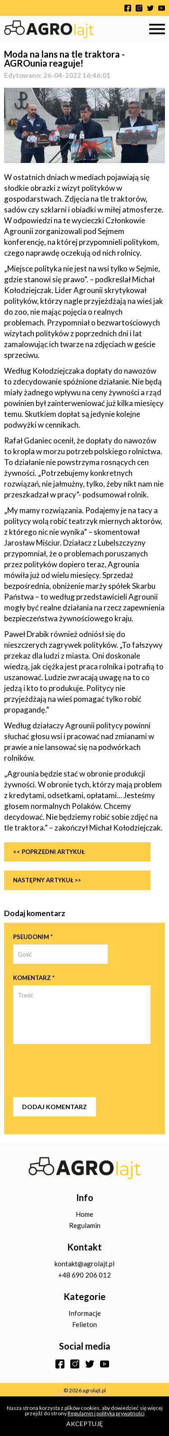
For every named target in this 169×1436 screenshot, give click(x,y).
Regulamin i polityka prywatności (106, 1413)
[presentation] (81, 1070)
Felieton (84, 1324)
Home (84, 1214)
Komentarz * (34, 977)
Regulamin (84, 1225)
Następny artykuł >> (47, 880)
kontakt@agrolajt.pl (84, 1264)
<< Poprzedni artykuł (49, 851)
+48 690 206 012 (84, 1275)
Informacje (85, 1313)
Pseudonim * (33, 936)
